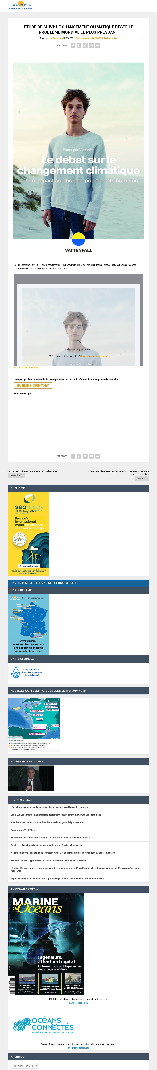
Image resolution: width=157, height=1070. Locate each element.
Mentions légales (92, 1066)
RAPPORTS (97, 38)
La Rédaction (56, 38)
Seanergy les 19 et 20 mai (23, 815)
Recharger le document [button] (61, 356)
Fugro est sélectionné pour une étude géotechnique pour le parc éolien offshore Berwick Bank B (57, 863)
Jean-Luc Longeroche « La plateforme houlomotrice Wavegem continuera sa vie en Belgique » (57, 800)
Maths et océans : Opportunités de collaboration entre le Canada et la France (48, 845)
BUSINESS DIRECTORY (33, 385)
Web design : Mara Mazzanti (20, 1066)
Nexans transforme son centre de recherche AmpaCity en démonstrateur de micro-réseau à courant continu (63, 838)
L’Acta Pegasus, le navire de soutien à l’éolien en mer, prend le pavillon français (49, 792)
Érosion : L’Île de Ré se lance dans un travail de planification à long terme (46, 830)
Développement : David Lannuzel (48, 1066)
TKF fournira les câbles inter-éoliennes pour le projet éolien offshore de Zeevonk (50, 822)
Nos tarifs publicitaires (74, 1066)
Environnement (83, 38)
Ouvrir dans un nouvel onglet (93, 356)
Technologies (110, 38)
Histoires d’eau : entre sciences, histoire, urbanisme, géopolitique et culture (47, 807)
